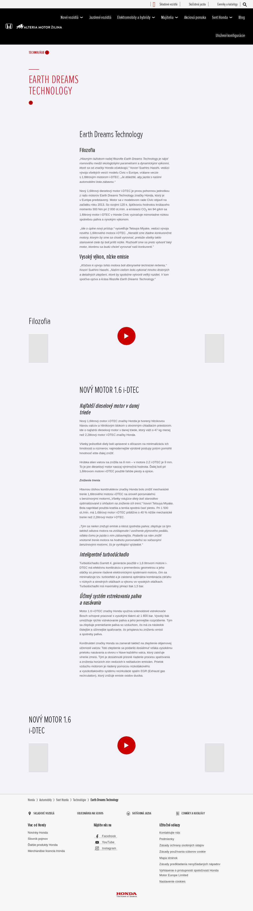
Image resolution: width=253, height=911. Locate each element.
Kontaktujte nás (169, 832)
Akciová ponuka (195, 17)
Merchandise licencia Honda (46, 850)
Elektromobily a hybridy (136, 17)
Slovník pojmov (38, 838)
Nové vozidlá (72, 17)
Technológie (39, 52)
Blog (242, 17)
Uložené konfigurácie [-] (230, 35)
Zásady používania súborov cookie (182, 850)
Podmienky (166, 838)
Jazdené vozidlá (100, 17)
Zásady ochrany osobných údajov (181, 844)
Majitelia (169, 17)
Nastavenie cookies (172, 880)
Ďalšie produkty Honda (43, 844)
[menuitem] (168, 4)
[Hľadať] (244, 4)
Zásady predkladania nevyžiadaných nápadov (189, 863)
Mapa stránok (168, 857)
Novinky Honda (38, 832)
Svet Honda (222, 17)
